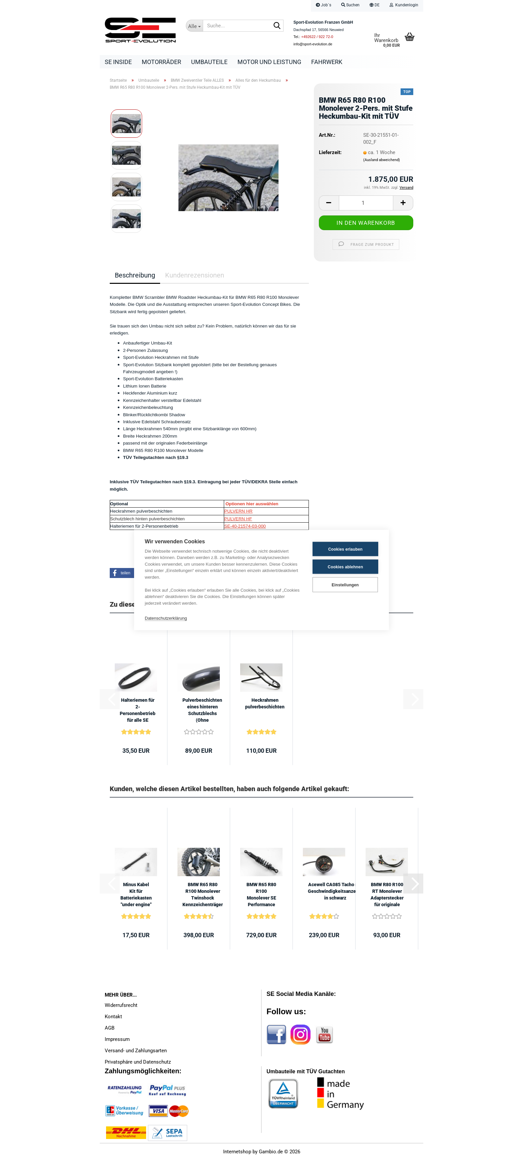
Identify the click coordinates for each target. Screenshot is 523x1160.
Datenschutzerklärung (166, 617)
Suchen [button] (350, 5)
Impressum (117, 1039)
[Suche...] (194, 26)
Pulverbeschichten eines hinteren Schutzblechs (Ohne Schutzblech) (202, 710)
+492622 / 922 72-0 (317, 37)
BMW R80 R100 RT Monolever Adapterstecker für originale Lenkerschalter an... (387, 895)
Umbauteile (209, 61)
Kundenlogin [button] (404, 5)
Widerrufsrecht (121, 1005)
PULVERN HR (238, 511)
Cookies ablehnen (345, 566)
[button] (375, 6)
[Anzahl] (366, 202)
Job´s (323, 5)
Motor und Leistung (269, 61)
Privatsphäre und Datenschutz (138, 1062)
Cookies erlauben (345, 549)
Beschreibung (135, 275)
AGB (109, 1028)
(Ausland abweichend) (381, 160)
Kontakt (113, 1017)
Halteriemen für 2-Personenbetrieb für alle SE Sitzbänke (137, 710)
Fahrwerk (326, 61)
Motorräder (161, 61)
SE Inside (118, 61)
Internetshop (237, 1152)
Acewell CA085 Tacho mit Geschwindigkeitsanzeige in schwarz (335, 891)
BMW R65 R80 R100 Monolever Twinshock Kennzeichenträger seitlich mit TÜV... (202, 895)
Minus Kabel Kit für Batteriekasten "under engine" (136, 894)
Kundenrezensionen (194, 275)
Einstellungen (345, 584)
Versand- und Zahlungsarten (136, 1051)
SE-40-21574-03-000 (245, 526)
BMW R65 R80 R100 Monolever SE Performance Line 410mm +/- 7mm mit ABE (261, 895)
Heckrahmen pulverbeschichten (265, 703)
